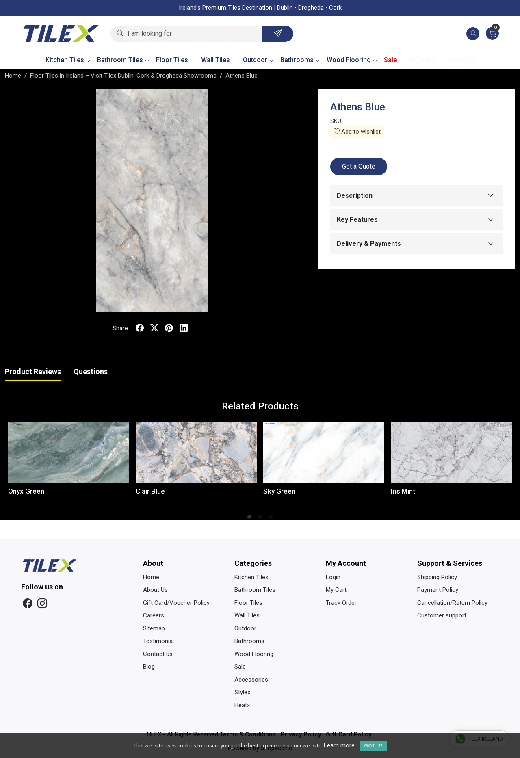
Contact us (158, 654)
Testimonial (158, 641)
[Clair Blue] (196, 452)
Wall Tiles (215, 60)
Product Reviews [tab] (33, 371)
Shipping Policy (437, 577)
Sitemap (154, 628)
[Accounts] (472, 33)
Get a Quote (358, 166)
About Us (155, 589)
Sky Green (279, 491)
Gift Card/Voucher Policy (176, 602)
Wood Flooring (351, 60)
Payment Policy (437, 589)
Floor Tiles (172, 60)
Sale (390, 60)
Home (151, 577)
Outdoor (258, 60)
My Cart (336, 589)
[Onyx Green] (68, 452)
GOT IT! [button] (373, 746)
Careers (153, 615)
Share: (121, 328)
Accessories (251, 679)
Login (333, 577)
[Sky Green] (323, 452)
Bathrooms (299, 60)
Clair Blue (150, 491)
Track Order (341, 602)
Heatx (460, 60)
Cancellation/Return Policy (452, 602)
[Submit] (277, 34)
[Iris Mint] (451, 452)
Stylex (422, 60)
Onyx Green (26, 491)
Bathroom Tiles (122, 60)
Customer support (441, 615)
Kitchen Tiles (67, 60)
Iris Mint (403, 491)
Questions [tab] (91, 371)
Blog (149, 666)
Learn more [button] (339, 745)
